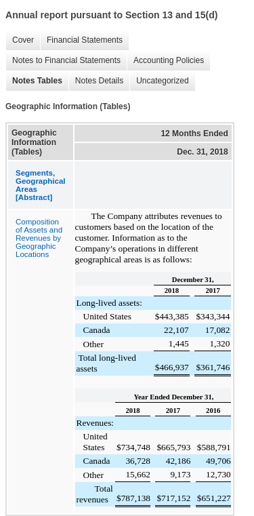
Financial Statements (81, 40)
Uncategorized (158, 81)
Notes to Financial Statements (63, 61)
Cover (19, 40)
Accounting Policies (165, 61)
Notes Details (95, 81)
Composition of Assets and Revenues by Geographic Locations (39, 238)
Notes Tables (33, 81)
